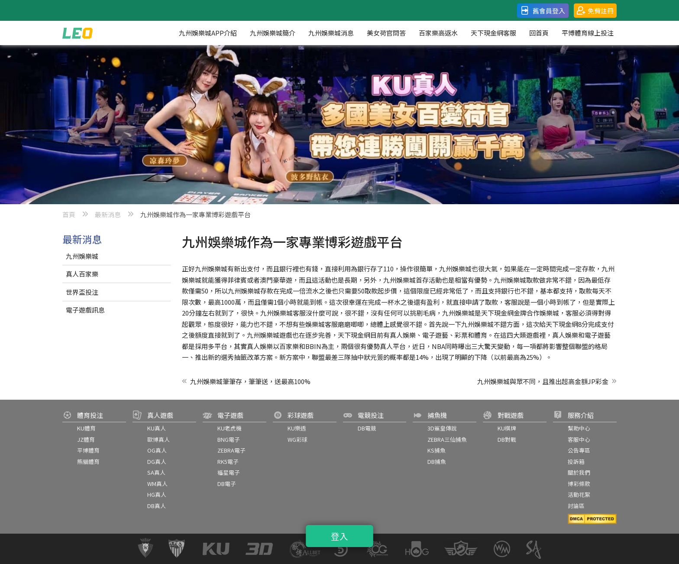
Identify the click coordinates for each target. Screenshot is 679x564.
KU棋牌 (507, 428)
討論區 (576, 506)
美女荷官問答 (386, 32)
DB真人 (156, 506)
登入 (339, 536)
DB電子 (226, 483)
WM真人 (157, 483)
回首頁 (539, 32)
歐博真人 (158, 439)
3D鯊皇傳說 (442, 428)
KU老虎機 (229, 428)
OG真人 (157, 450)
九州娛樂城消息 (331, 32)
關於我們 (579, 472)
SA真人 (156, 472)
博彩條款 (579, 483)
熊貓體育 (88, 461)
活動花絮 (579, 494)
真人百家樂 (82, 273)
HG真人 (156, 494)
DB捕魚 (436, 461)
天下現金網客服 (493, 32)
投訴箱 (576, 461)
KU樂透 (297, 428)
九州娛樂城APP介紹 (208, 32)
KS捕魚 (436, 450)
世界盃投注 (82, 292)
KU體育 (86, 428)
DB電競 (367, 428)
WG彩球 (297, 439)
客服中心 (579, 439)
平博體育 (88, 450)
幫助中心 (579, 428)
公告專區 (579, 450)
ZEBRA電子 (231, 450)
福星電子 (228, 472)
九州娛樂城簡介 (272, 32)
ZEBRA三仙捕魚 (447, 439)
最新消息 (108, 214)
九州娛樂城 (82, 256)
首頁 (68, 214)
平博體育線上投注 (588, 32)
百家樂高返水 (438, 32)
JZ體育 (86, 439)
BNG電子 (228, 439)
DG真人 (156, 461)
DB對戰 (507, 439)
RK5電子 (228, 461)
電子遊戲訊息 (85, 309)
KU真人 (156, 428)
